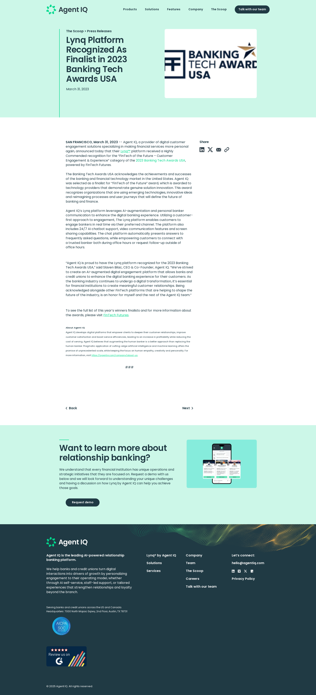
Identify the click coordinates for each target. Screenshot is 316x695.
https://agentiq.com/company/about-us (114, 355)
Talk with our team (252, 9)
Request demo (83, 502)
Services (154, 571)
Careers (192, 578)
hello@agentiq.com (248, 563)
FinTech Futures (116, 315)
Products (130, 9)
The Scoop (219, 9)
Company (195, 9)
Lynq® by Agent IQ (161, 555)
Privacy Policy (243, 578)
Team (190, 563)
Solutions (152, 9)
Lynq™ (125, 151)
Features (173, 9)
